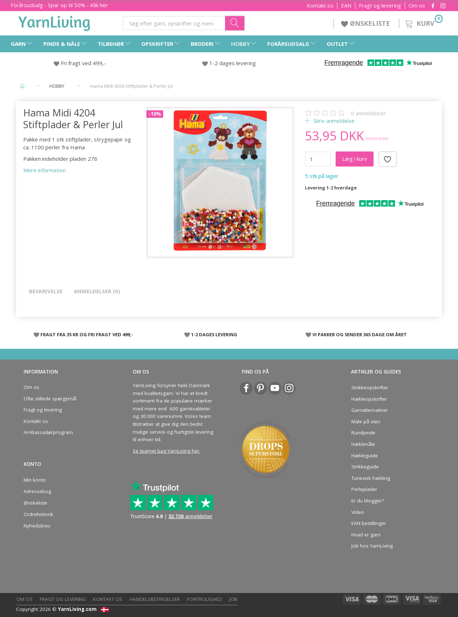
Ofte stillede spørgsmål (50, 398)
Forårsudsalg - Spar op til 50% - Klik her (59, 5)
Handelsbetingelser (155, 599)
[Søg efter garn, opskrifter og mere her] (235, 23)
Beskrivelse (46, 291)
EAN (346, 5)
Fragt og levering (380, 5)
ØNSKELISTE (366, 23)
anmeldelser (368, 113)
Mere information (44, 170)
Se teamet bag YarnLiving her (166, 451)
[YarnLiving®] (54, 22)
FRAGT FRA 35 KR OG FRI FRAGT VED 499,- (86, 334)
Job (233, 599)
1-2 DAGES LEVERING (214, 334)
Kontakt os (320, 5)
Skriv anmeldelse (333, 120)
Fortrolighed (204, 599)
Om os (417, 5)
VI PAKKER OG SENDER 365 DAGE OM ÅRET (359, 334)
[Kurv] (423, 22)
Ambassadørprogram (48, 432)
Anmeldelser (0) (97, 291)
